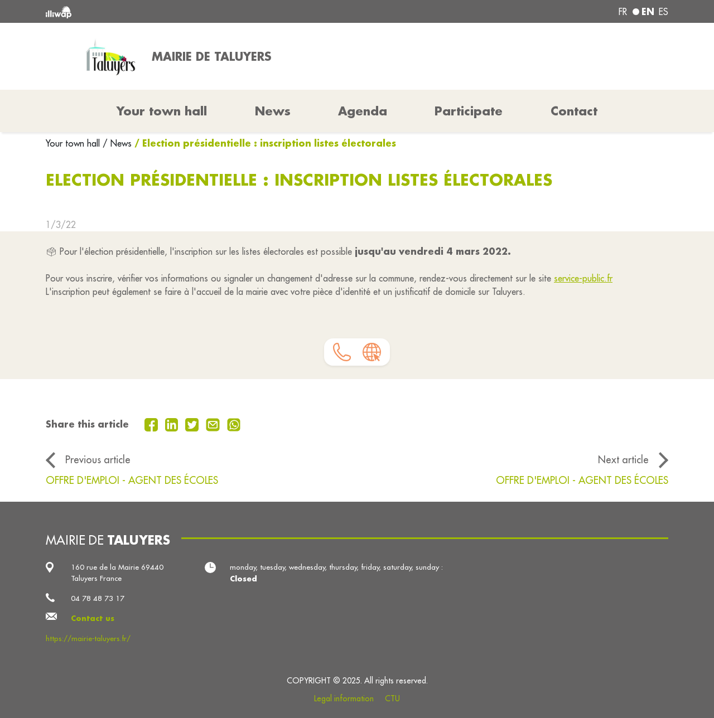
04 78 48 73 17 (97, 598)
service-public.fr (583, 278)
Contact (574, 111)
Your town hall (74, 143)
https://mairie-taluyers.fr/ (88, 638)
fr (623, 11)
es (663, 11)
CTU (392, 698)
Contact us (92, 618)
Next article (623, 459)
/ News (117, 143)
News (273, 111)
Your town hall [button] (162, 111)
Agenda (362, 111)
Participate (469, 111)
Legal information (344, 698)
